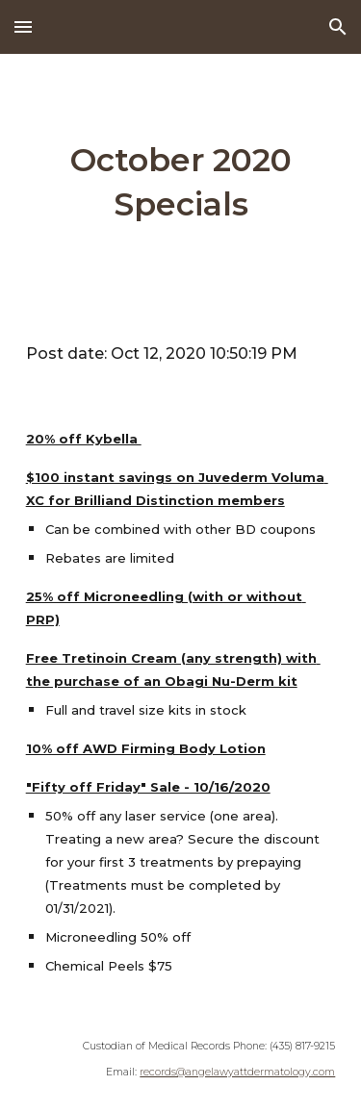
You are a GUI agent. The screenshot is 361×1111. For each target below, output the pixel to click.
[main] (181, 183)
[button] (23, 26)
